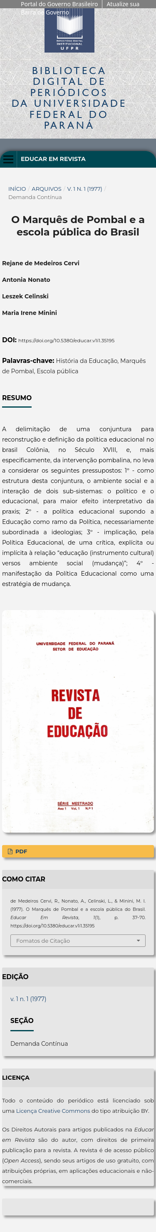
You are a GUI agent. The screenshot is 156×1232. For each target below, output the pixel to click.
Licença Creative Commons (53, 1110)
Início (17, 188)
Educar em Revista (53, 159)
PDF (20, 851)
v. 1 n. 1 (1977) (84, 188)
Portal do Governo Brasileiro (59, 4)
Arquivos (46, 188)
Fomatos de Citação (43, 940)
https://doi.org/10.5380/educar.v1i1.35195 (66, 340)
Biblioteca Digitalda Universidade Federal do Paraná (69, 97)
